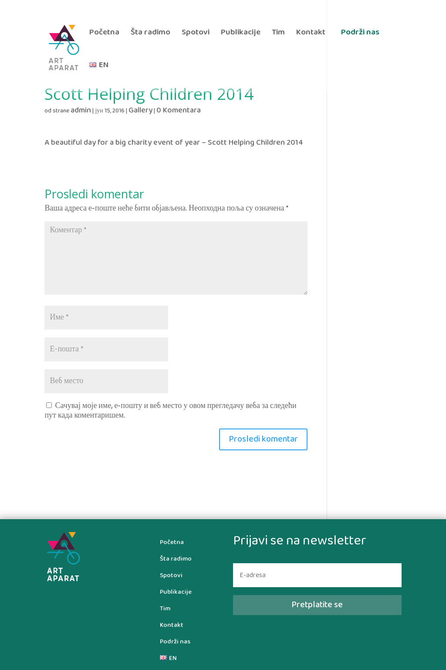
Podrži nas (360, 32)
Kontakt (310, 33)
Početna (104, 33)
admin (81, 110)
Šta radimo (150, 33)
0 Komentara (178, 110)
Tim (278, 33)
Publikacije (240, 33)
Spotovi (195, 33)
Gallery (140, 110)
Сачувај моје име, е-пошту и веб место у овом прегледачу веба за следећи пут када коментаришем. (170, 410)
